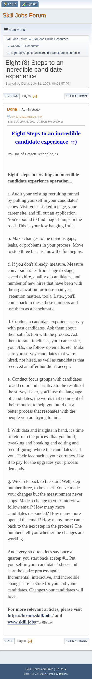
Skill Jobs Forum (24, 15)
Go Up (8, 640)
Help (28, 669)
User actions (76, 96)
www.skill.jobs (22, 621)
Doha (12, 109)
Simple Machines (58, 673)
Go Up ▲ (60, 669)
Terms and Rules (43, 669)
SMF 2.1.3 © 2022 (35, 673)
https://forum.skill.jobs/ (31, 615)
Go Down (11, 96)
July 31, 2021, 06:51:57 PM (26, 116)
